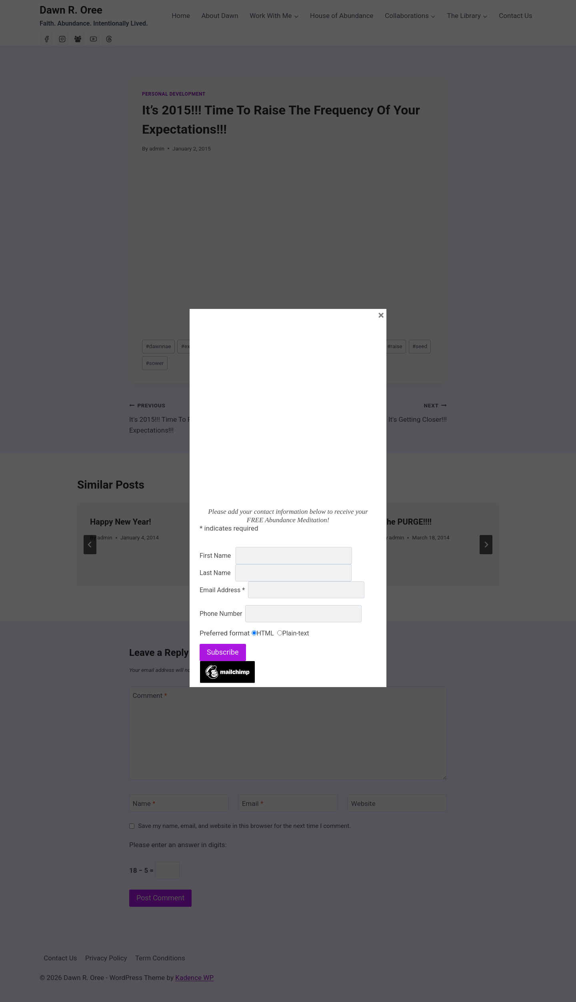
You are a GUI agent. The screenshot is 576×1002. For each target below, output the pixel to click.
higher (332, 346)
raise (394, 346)
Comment (150, 695)
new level (364, 346)
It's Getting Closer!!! (371, 411)
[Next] (486, 544)
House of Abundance (342, 16)
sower (155, 363)
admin (156, 148)
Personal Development (174, 94)
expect (191, 346)
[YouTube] (93, 39)
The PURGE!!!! (407, 522)
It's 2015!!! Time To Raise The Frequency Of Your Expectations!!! (205, 417)
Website (363, 804)
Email (253, 804)
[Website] (397, 803)
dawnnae (158, 346)
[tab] (272, 593)
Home (181, 16)
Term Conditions (160, 958)
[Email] (288, 803)
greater (302, 346)
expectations (227, 346)
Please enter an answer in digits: (178, 845)
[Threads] (109, 39)
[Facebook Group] (77, 39)
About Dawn (219, 16)
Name (144, 804)
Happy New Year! (120, 522)
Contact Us (515, 16)
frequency (268, 346)
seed (419, 346)
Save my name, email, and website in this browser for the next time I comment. (244, 826)
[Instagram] (62, 39)
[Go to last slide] (90, 544)
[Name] (178, 803)
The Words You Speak (275, 522)
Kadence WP (194, 978)
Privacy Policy (106, 958)
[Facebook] (46, 39)
